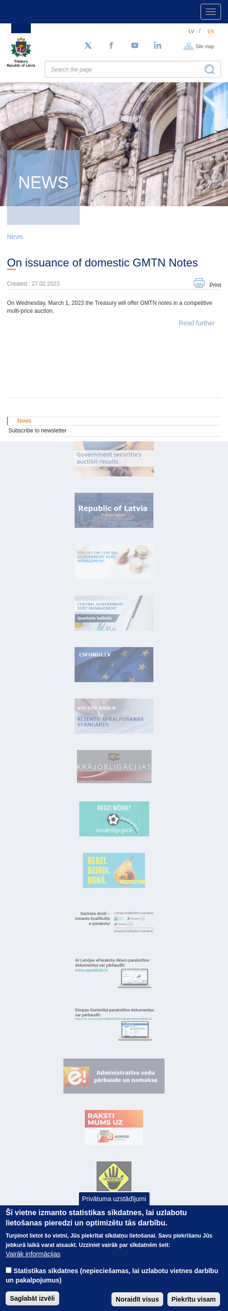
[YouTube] (134, 45)
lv (191, 31)
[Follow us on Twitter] (88, 45)
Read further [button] (197, 323)
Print (215, 285)
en (210, 31)
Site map (205, 46)
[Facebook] (111, 45)
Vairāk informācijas (33, 1263)
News (15, 236)
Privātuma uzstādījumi (114, 1207)
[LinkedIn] (158, 45)
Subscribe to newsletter (37, 430)
